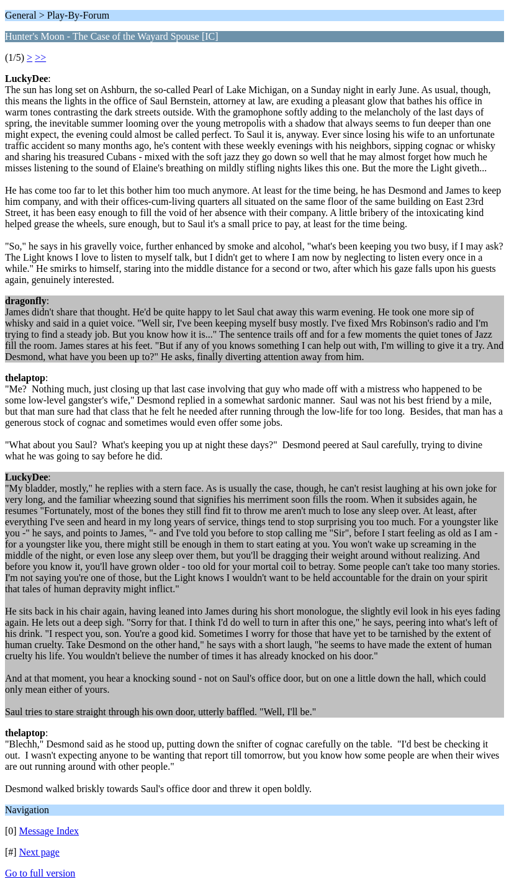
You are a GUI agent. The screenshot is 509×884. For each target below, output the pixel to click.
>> (40, 57)
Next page (39, 852)
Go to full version (40, 873)
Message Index (49, 831)
